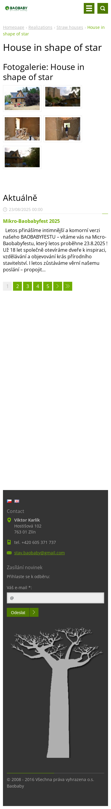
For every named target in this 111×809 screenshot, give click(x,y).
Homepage (13, 27)
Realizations (40, 27)
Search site (102, 8)
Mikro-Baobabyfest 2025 (31, 221)
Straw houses (70, 27)
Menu (89, 8)
